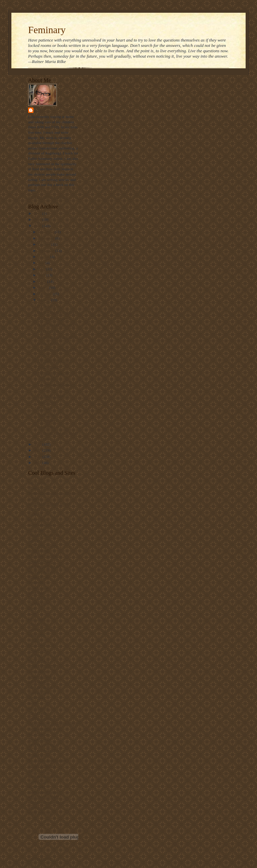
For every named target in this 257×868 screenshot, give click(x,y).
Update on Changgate (53, 396)
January (44, 300)
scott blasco (37, 697)
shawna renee (38, 708)
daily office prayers (42, 545)
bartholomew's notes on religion (52, 493)
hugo (31, 613)
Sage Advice (46, 402)
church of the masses (43, 535)
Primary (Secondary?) (53, 318)
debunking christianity (45, 556)
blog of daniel (38, 519)
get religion (36, 603)
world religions (39, 812)
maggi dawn (37, 671)
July (42, 263)
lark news (35, 640)
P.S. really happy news (54, 360)
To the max (45, 414)
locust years (37, 650)
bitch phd (35, 514)
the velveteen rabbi (42, 765)
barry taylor (37, 488)
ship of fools (37, 713)
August (44, 257)
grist (31, 608)
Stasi (40, 110)
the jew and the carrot (44, 750)
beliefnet (34, 498)
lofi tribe (34, 655)
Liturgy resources (41, 645)
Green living (46, 343)
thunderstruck (38, 781)
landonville (36, 634)
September (47, 251)
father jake (36, 592)
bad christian (37, 482)
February (45, 294)
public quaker (38, 681)
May (42, 275)
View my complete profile (47, 197)
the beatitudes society (44, 729)
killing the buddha (41, 629)
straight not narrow (42, 718)
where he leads (39, 807)
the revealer (37, 755)
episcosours (37, 582)
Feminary (47, 29)
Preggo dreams (48, 367)
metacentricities (40, 676)
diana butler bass (40, 561)
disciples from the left (44, 566)
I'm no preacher (49, 306)
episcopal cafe (39, 577)
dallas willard (38, 550)
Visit (40, 858)
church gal (36, 530)
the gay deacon (39, 739)
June (42, 269)
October (45, 244)
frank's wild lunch (41, 598)
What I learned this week (56, 325)
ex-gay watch (38, 587)
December (46, 232)
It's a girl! (44, 408)
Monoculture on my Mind (56, 337)
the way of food (40, 771)
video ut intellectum (43, 792)
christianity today (41, 524)
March (43, 287)
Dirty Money (47, 420)
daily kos (35, 540)
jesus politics (38, 624)
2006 (38, 450)
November (46, 238)
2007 (38, 444)
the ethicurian (38, 734)
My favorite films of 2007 (56, 312)
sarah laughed (38, 692)
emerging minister (41, 572)
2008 (38, 226)
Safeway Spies (48, 331)
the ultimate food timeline (47, 760)
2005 (38, 457)
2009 (38, 219)
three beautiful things (44, 776)
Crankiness (45, 426)
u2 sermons (36, 786)
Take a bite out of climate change (53, 723)
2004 (38, 463)
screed (33, 702)
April (42, 281)
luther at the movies (43, 666)
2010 (38, 213)
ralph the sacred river (44, 687)
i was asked (37, 619)
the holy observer (41, 744)
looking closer (39, 661)
